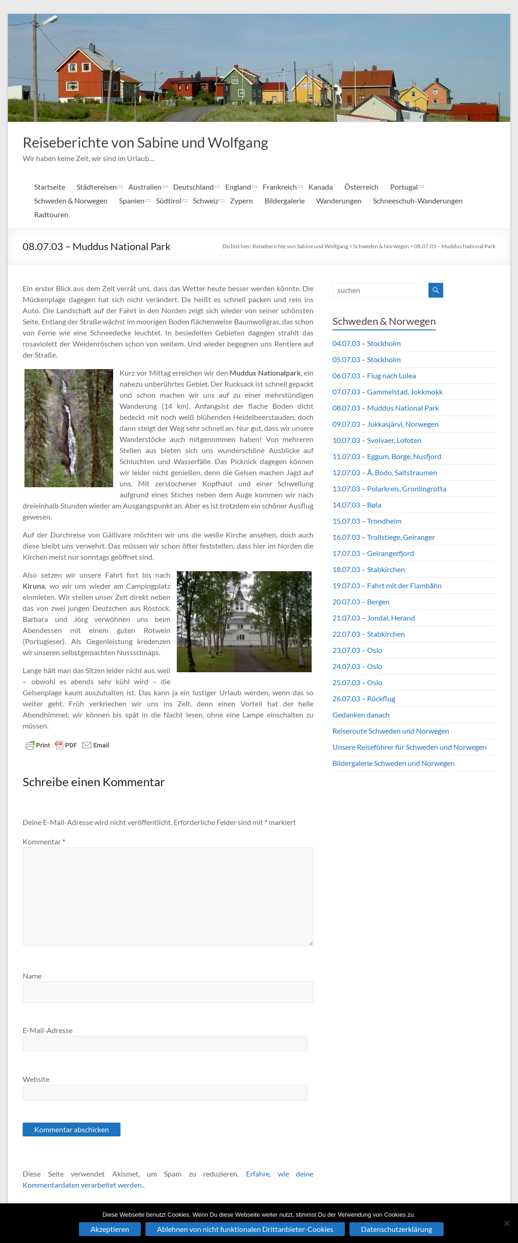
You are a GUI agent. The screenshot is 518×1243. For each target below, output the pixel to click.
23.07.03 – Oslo (357, 650)
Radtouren (51, 215)
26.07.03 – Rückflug (363, 699)
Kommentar (44, 842)
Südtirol (168, 201)
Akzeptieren (109, 1229)
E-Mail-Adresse (47, 1031)
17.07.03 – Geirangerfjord (373, 554)
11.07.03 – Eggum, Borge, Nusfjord (386, 457)
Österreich (361, 187)
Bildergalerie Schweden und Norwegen (393, 763)
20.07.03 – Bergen (361, 602)
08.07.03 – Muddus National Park (454, 247)
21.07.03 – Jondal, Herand (373, 618)
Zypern (241, 201)
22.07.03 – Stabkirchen (368, 634)
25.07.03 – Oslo (357, 683)
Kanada (320, 187)
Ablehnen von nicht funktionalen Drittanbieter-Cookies (245, 1229)
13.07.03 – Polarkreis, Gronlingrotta (389, 489)
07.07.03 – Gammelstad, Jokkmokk (387, 392)
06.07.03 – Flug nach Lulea (374, 376)
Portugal (404, 187)
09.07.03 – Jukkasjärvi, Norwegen (385, 424)
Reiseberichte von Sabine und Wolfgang (166, 142)
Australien (145, 187)
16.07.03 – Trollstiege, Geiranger (383, 537)
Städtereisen (97, 187)
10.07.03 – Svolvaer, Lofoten (377, 440)
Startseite (49, 187)
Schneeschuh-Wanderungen (418, 201)
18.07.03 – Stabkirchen (368, 570)
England (238, 187)
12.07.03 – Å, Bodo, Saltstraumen (384, 473)
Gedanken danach (361, 715)
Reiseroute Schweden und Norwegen (390, 731)
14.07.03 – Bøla (356, 505)
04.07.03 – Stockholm (366, 344)
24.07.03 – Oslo (357, 667)
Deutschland (193, 187)
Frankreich (280, 187)
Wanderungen (338, 201)
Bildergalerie (285, 201)
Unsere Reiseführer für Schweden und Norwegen (409, 747)
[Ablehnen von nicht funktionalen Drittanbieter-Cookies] (506, 1223)
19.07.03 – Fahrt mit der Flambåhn (387, 586)
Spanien (132, 201)
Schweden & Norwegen (71, 201)
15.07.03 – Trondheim (367, 521)
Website (36, 1080)
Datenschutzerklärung (396, 1229)
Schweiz (205, 201)
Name (32, 976)
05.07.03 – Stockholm (366, 360)
